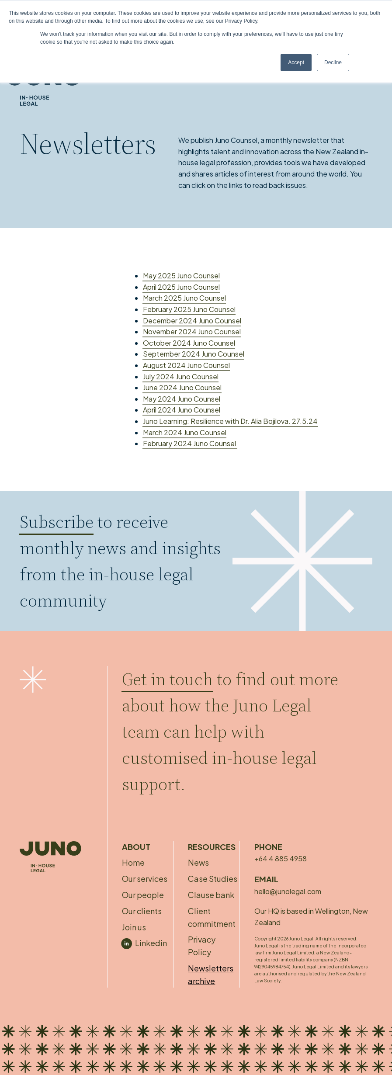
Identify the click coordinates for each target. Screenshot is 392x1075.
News (198, 862)
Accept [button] (296, 62)
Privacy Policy (201, 945)
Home (133, 862)
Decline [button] (333, 62)
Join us (134, 927)
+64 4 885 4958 (280, 858)
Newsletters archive (210, 974)
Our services (144, 879)
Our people (143, 895)
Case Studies (212, 879)
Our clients (142, 911)
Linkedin (151, 943)
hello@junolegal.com (287, 891)
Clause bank (211, 895)
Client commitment (212, 917)
